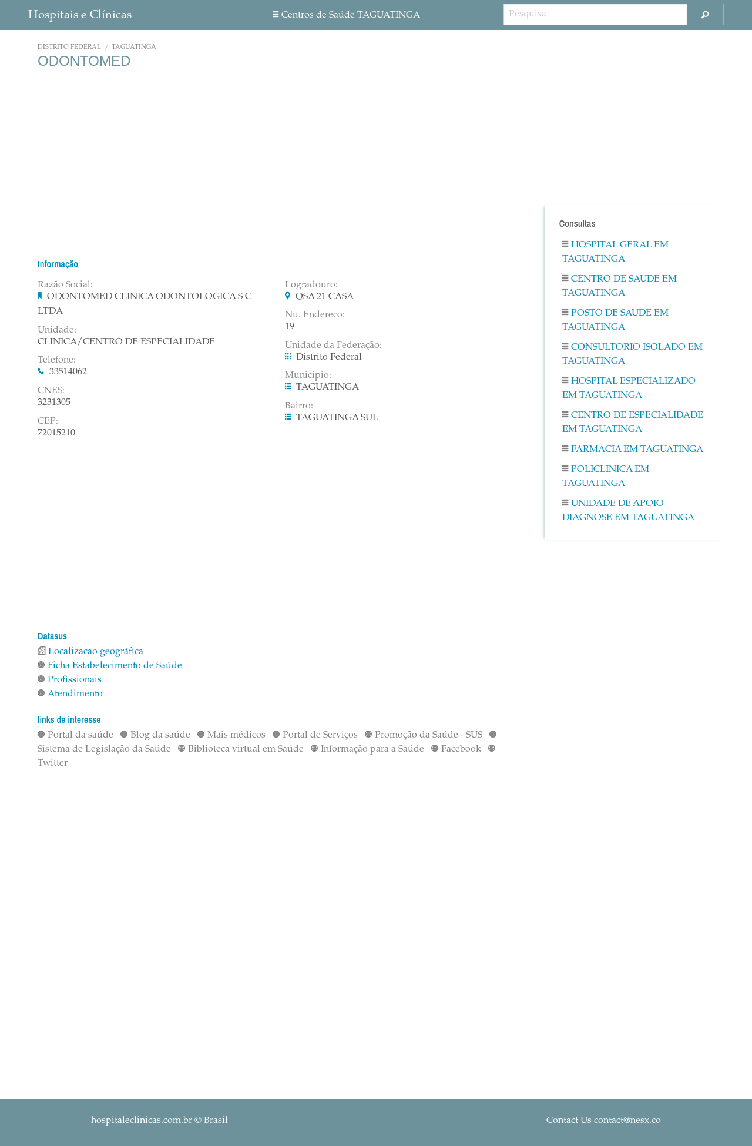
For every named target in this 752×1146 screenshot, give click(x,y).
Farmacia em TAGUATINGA (632, 449)
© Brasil (159, 1120)
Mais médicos (231, 735)
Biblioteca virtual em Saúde (241, 749)
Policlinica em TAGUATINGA (605, 476)
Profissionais (70, 680)
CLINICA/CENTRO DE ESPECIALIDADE (126, 342)
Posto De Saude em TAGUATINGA (615, 320)
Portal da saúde (75, 735)
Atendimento (70, 694)
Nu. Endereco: (315, 315)
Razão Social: (65, 285)
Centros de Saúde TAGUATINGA (346, 15)
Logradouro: (311, 285)
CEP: (48, 421)
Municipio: (308, 375)
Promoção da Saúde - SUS (423, 735)
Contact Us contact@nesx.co (603, 1120)
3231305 (54, 402)
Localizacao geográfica (90, 651)
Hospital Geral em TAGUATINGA (615, 252)
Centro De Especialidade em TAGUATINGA (632, 422)
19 (289, 326)
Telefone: (57, 360)
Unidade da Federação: (333, 345)
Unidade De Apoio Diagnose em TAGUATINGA (628, 510)
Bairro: (299, 406)
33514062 (68, 372)
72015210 (56, 433)
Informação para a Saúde (367, 749)
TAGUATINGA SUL (337, 418)
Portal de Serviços (315, 735)
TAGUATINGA (134, 47)
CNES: (51, 391)
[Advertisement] (276, 163)
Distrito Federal (69, 47)
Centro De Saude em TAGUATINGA (619, 286)
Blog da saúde (155, 735)
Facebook (456, 749)
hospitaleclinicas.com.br (141, 1120)
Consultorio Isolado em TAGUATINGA (632, 354)
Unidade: (57, 330)
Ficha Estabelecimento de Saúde (110, 666)
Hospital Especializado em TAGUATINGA (629, 388)
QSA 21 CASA (325, 296)
